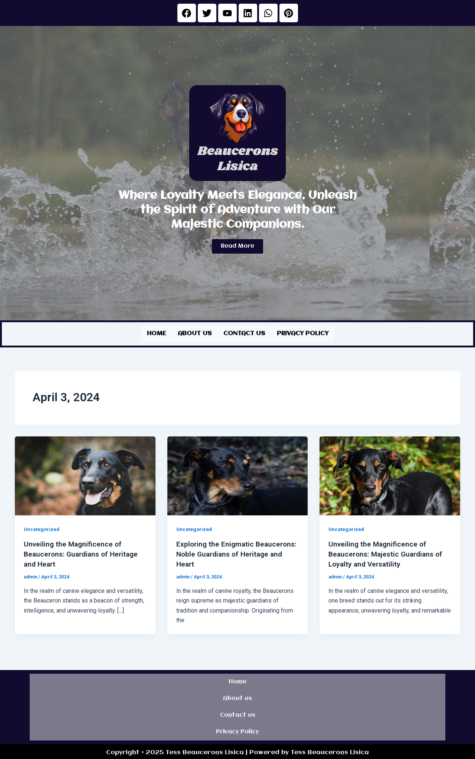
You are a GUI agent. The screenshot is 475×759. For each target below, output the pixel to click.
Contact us (244, 333)
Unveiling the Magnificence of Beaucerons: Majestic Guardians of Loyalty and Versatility (388, 552)
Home (156, 333)
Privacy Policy (302, 333)
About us (195, 333)
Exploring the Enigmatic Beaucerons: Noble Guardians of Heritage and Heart (231, 552)
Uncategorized (42, 528)
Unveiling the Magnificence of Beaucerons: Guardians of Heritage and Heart (84, 552)
